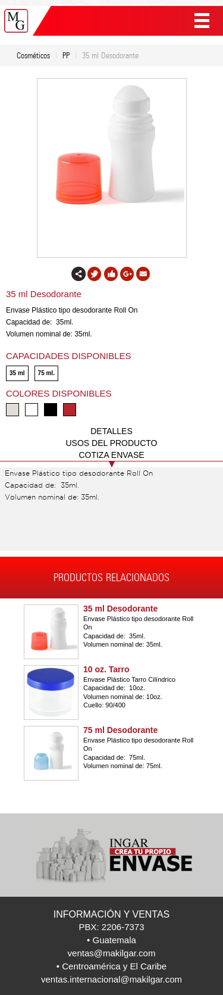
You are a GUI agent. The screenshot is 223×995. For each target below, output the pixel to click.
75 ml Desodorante (120, 730)
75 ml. (46, 373)
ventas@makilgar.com (112, 953)
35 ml (17, 373)
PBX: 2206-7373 (111, 927)
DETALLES (111, 431)
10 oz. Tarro (106, 669)
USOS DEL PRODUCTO (111, 443)
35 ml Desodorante (120, 608)
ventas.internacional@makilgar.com (111, 979)
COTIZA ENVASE (111, 455)
